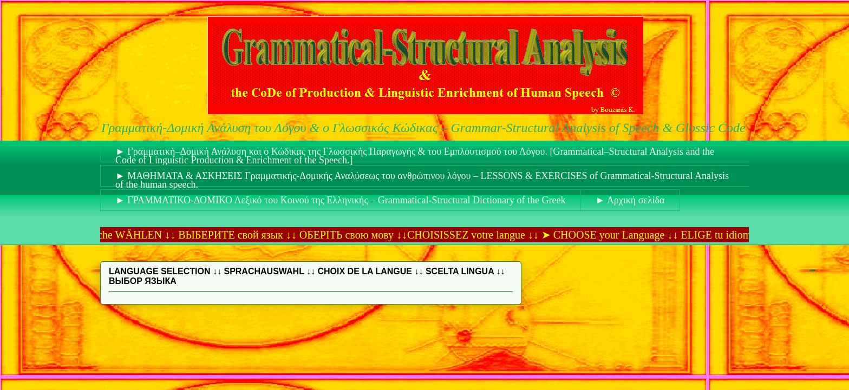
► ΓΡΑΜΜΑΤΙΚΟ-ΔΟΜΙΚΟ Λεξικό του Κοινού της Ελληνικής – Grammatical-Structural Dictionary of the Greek (340, 200)
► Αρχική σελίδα (630, 200)
